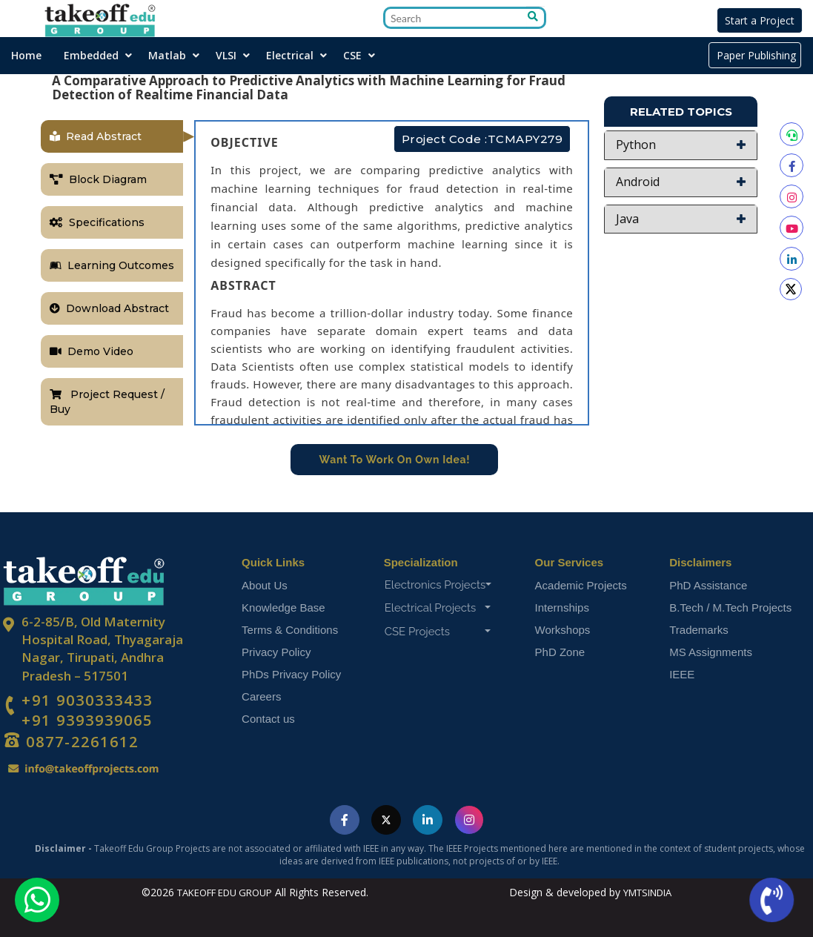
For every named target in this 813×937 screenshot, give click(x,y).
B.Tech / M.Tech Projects (730, 607)
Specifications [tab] (97, 222)
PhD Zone (560, 652)
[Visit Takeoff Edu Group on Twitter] (386, 820)
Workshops (563, 629)
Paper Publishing (755, 55)
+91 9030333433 (87, 700)
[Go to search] (535, 17)
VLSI (226, 55)
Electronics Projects (438, 585)
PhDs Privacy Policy (291, 674)
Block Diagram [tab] (98, 179)
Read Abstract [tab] (96, 136)
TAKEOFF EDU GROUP (224, 892)
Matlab (167, 55)
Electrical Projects (438, 608)
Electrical (289, 55)
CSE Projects (438, 631)
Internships (562, 607)
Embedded (91, 55)
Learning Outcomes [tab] (112, 265)
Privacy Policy (276, 652)
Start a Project (759, 20)
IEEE (681, 674)
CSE (352, 55)
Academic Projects (581, 585)
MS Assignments (710, 652)
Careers (261, 696)
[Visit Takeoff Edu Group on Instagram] (469, 820)
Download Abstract (109, 308)
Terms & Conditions (290, 629)
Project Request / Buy (107, 402)
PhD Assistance (708, 585)
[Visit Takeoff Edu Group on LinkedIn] (427, 820)
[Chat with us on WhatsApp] (37, 900)
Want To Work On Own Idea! (395, 460)
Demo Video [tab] (91, 351)
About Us (265, 585)
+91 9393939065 (87, 720)
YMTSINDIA (647, 892)
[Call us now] (771, 900)
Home (26, 55)
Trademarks (698, 629)
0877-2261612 (80, 741)
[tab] (681, 145)
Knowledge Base (283, 607)
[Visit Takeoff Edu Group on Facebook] (344, 820)
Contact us (268, 718)
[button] (681, 145)
